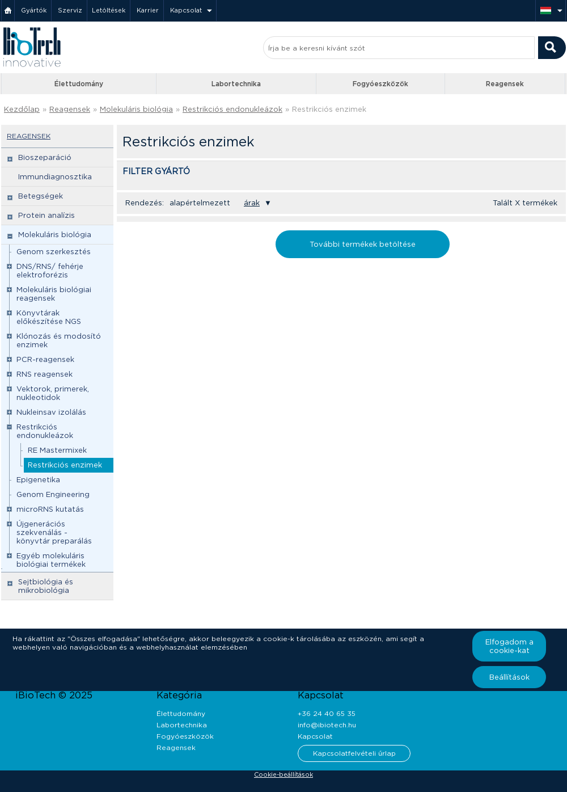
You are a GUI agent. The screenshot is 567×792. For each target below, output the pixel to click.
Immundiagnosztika (55, 176)
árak (252, 203)
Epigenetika (38, 479)
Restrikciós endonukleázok (232, 109)
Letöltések (108, 10)
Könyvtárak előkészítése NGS (48, 317)
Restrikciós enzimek (329, 109)
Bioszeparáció (44, 157)
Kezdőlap (22, 109)
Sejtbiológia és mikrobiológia (45, 586)
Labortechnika (236, 83)
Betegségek (40, 196)
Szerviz (70, 10)
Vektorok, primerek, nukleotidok (52, 393)
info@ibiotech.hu (327, 725)
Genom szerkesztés (53, 251)
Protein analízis (46, 215)
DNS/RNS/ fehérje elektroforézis (49, 270)
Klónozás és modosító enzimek (58, 340)
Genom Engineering (53, 494)
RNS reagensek (44, 374)
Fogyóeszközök (380, 83)
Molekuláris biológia (136, 109)
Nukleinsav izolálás (51, 412)
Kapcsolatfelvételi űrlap (354, 753)
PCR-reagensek (45, 359)
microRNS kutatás (50, 509)
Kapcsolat (186, 10)
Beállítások (509, 677)
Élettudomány (78, 83)
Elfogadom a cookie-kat (509, 646)
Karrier (148, 10)
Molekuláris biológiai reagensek (53, 293)
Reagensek (505, 83)
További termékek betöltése (363, 244)
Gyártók (33, 10)
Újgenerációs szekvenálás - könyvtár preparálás (54, 532)
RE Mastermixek (57, 450)
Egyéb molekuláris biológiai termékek (51, 559)
